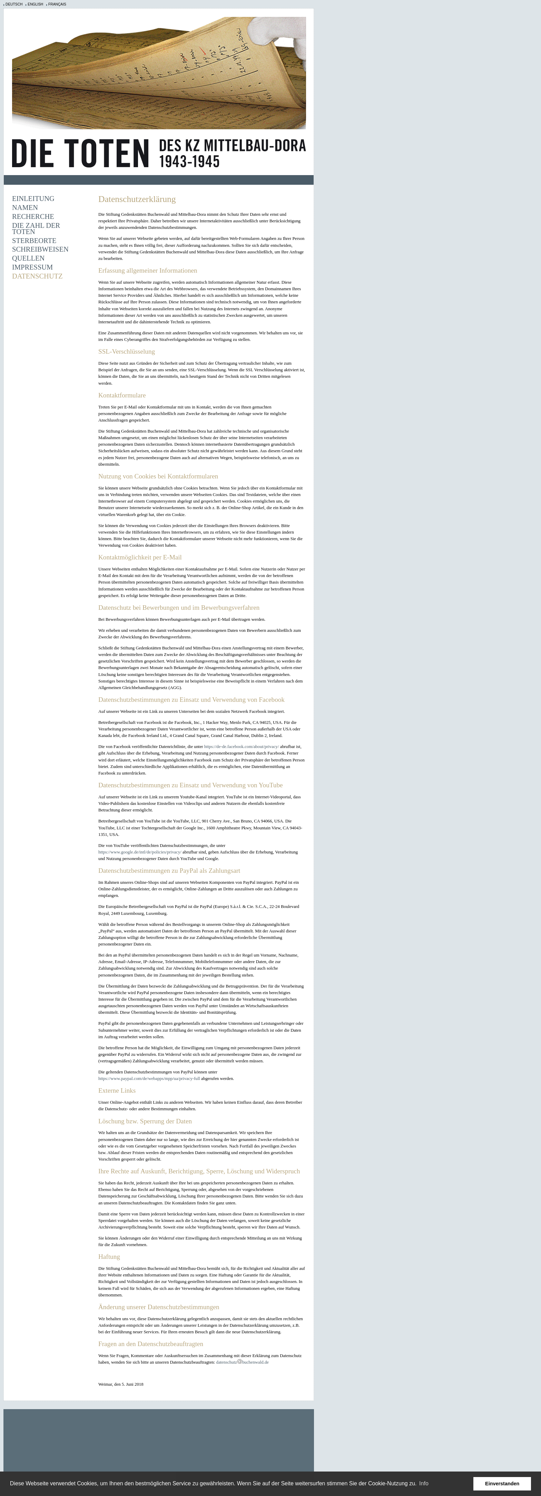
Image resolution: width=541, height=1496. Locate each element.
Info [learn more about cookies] (424, 1483)
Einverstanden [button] (502, 1483)
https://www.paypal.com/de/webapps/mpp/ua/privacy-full (149, 1078)
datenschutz (226, 1362)
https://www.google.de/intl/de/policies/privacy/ (139, 852)
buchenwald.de (255, 1362)
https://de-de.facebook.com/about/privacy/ (241, 746)
